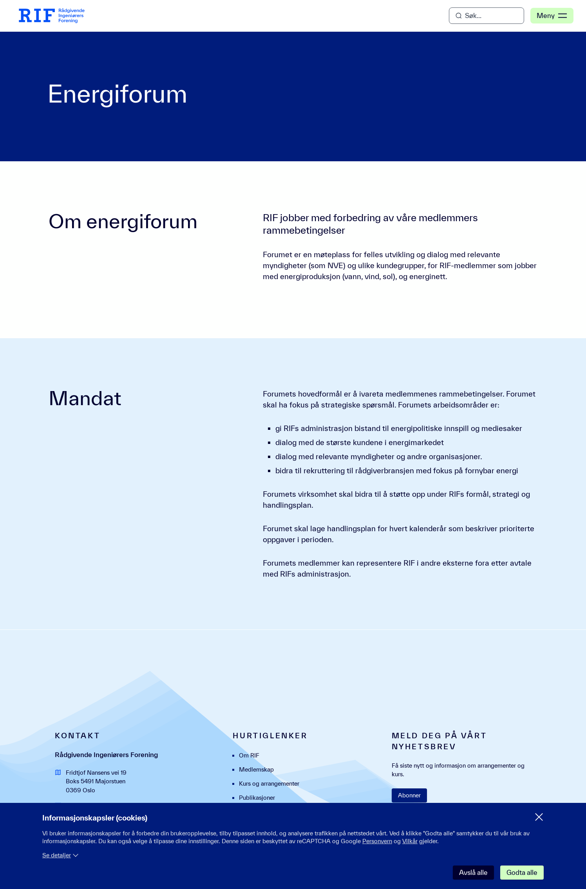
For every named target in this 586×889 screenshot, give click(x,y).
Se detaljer (60, 855)
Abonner (409, 795)
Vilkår (410, 841)
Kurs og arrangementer (269, 783)
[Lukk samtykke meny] (539, 817)
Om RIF (249, 755)
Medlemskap (256, 769)
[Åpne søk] (486, 15)
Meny (552, 15)
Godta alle (521, 872)
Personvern (377, 841)
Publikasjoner (257, 797)
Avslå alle (473, 872)
